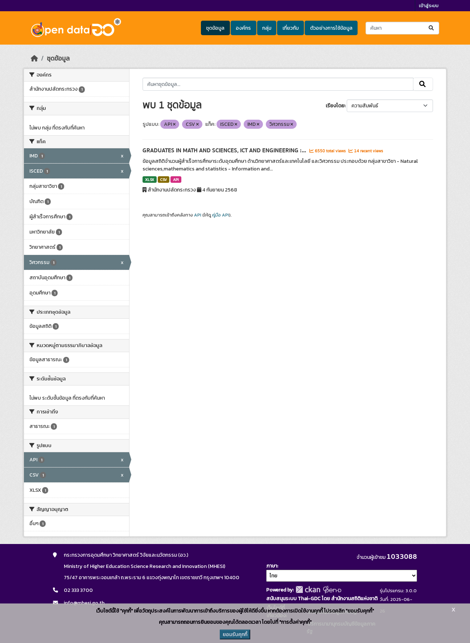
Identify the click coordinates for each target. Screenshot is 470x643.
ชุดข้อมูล (215, 28)
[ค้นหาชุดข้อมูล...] (402, 28)
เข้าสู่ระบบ (428, 5)
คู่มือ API (220, 215)
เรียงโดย (335, 106)
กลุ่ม (266, 28)
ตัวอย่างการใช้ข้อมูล (331, 28)
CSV (163, 179)
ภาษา (271, 566)
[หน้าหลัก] (34, 58)
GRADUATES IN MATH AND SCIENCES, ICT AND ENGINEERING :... (225, 150)
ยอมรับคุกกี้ (235, 634)
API (176, 179)
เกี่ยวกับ (291, 28)
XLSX (149, 179)
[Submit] (432, 28)
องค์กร (243, 28)
